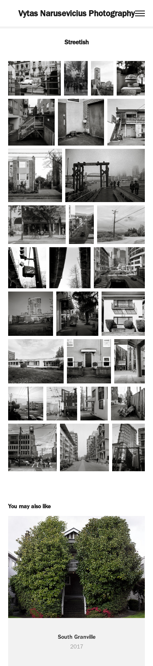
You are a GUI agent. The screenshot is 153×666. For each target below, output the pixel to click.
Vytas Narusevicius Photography (76, 13)
